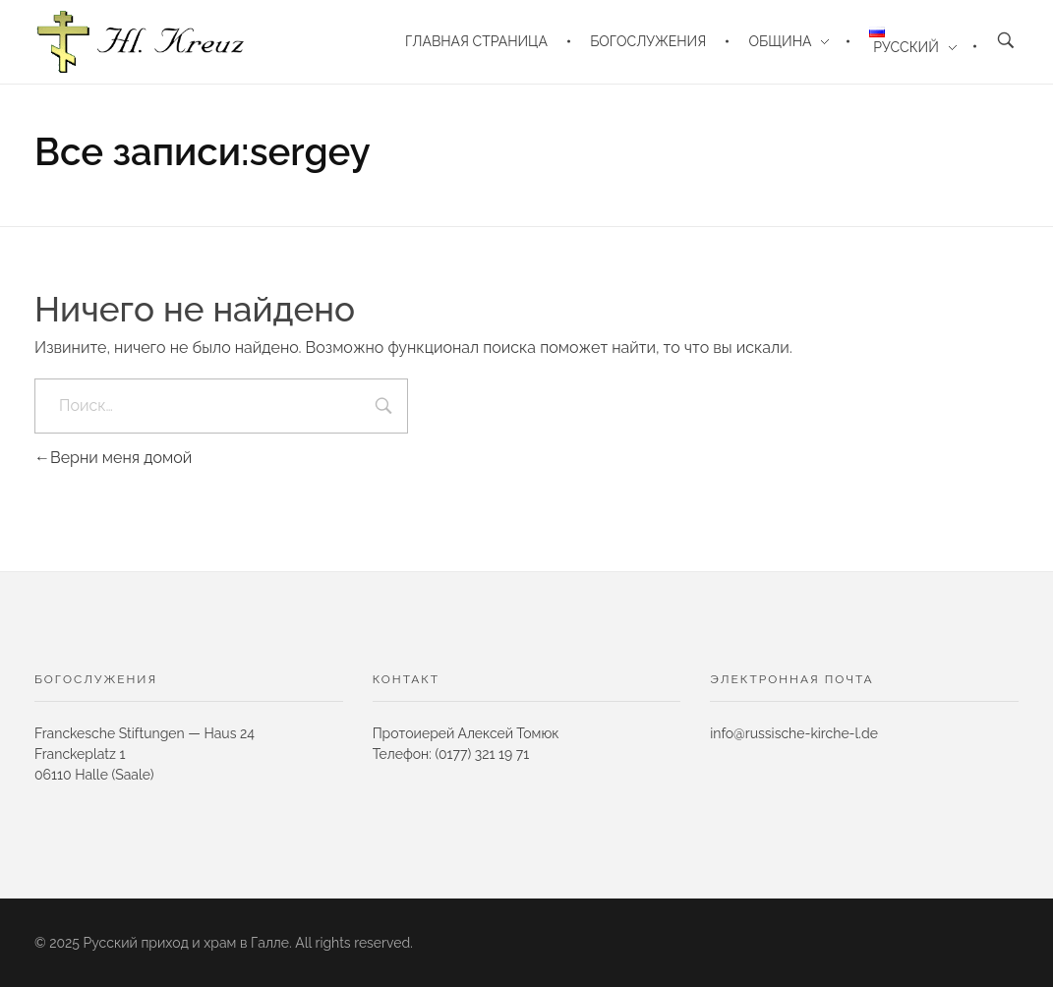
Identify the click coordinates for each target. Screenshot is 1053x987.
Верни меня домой (113, 457)
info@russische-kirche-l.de (794, 733)
